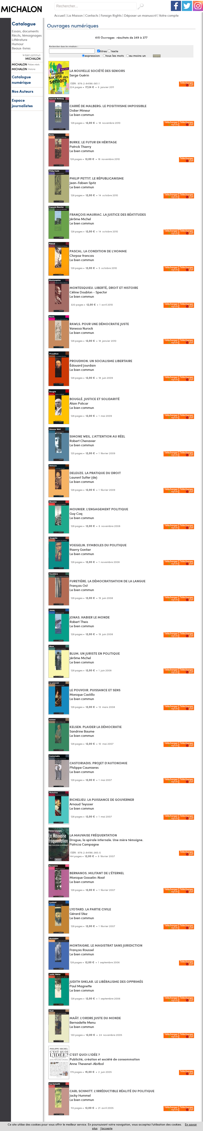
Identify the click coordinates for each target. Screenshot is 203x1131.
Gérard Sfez (78, 913)
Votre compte (169, 15)
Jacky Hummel (80, 1095)
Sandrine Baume (82, 731)
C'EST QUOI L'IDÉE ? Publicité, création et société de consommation (105, 1056)
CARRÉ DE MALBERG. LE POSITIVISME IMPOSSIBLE (108, 105)
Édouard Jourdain (83, 365)
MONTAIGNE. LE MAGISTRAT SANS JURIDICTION (106, 945)
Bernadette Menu (83, 1022)
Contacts (91, 15)
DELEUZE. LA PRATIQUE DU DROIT (95, 472)
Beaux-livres (21, 48)
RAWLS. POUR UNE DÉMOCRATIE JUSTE (99, 323)
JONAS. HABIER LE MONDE (90, 617)
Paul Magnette (81, 986)
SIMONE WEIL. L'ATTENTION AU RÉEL (97, 436)
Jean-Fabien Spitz (83, 183)
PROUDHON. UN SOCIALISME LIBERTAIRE (101, 360)
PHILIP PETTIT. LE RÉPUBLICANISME (97, 178)
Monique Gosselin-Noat (87, 877)
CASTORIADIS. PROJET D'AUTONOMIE (98, 763)
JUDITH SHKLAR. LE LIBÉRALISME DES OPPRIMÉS (106, 981)
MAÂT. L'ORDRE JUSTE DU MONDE (95, 1018)
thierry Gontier (80, 549)
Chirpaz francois (82, 255)
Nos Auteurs (22, 91)
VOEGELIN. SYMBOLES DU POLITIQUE (98, 545)
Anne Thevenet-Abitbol (87, 1063)
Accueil (59, 15)
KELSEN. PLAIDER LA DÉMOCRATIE (96, 726)
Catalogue (24, 23)
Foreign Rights (111, 15)
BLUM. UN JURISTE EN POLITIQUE (95, 653)
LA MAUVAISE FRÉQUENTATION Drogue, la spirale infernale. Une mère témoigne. (106, 837)
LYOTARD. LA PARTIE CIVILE (90, 909)
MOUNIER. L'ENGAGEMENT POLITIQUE (99, 509)
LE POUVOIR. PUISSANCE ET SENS (95, 690)
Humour (18, 44)
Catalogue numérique (21, 79)
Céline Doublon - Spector (88, 292)
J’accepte (106, 1128)
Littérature (19, 39)
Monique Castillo (82, 694)
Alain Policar (79, 403)
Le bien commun (82, 114)
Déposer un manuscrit (140, 15)
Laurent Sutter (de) (83, 477)
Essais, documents (25, 31)
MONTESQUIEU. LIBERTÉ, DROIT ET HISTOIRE (104, 287)
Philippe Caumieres (84, 767)
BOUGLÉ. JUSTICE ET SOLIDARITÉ (95, 398)
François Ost (79, 585)
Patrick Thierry (80, 146)
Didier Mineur (80, 110)
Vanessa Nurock (81, 328)
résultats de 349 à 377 (132, 37)
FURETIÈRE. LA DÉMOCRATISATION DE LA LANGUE (107, 581)
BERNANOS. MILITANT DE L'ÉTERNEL (97, 873)
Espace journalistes (22, 102)
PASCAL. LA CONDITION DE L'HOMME (98, 251)
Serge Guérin (79, 75)
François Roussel (82, 950)
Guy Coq (76, 513)
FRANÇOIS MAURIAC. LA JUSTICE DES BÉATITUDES (108, 214)
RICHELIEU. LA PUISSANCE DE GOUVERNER (102, 799)
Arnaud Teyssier (81, 804)
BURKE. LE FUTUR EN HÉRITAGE (93, 142)
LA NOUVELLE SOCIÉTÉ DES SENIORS (97, 70)
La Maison (75, 15)
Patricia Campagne (84, 844)
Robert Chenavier (83, 441)
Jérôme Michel (80, 219)
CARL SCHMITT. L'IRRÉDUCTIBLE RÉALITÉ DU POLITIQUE (112, 1091)
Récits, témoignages (27, 35)
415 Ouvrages (105, 37)
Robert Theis (79, 621)
